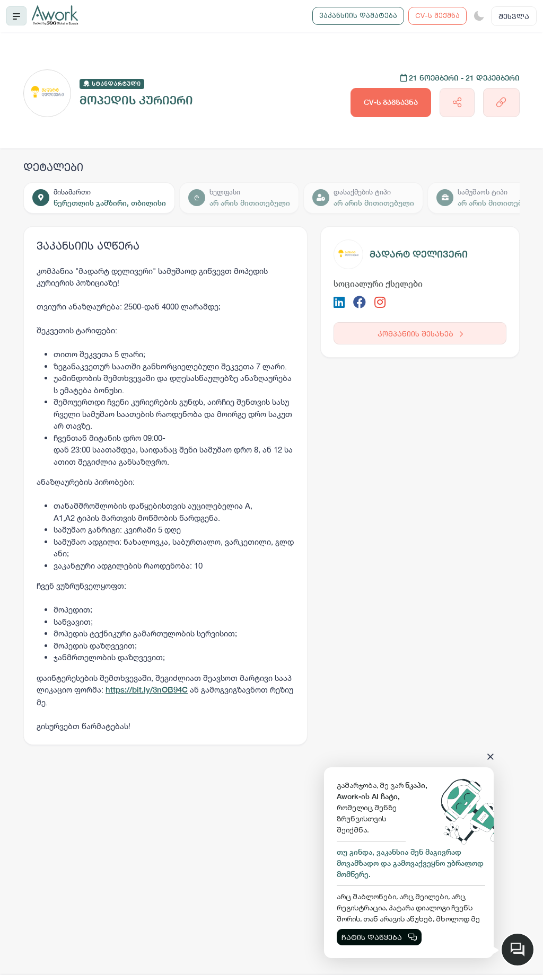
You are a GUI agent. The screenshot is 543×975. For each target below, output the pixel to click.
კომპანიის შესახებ (420, 333)
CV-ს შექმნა (437, 15)
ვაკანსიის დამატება (358, 15)
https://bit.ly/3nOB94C (147, 689)
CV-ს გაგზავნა (391, 102)
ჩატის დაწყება (379, 937)
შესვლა (513, 16)
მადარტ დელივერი (419, 254)
